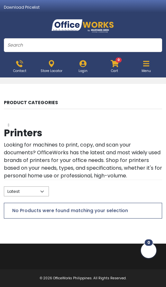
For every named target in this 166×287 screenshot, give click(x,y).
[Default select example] (26, 191)
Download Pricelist (22, 7)
